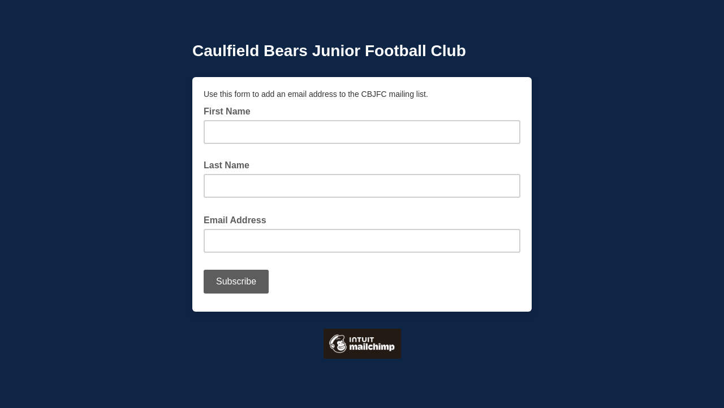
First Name (227, 111)
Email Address (238, 219)
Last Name (226, 165)
